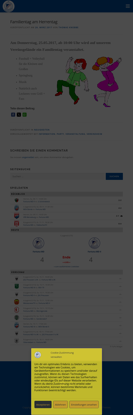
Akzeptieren (43, 404)
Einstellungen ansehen (84, 404)
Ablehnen (60, 404)
